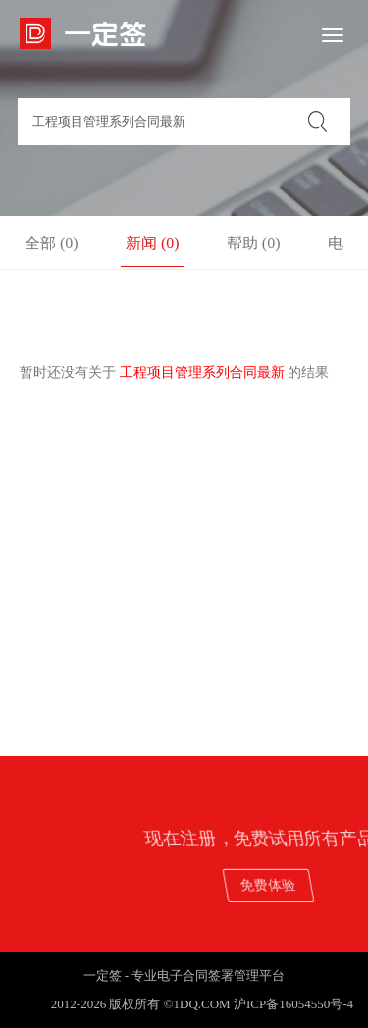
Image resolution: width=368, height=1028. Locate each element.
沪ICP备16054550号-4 (293, 1004)
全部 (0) (52, 243)
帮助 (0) (254, 243)
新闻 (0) (153, 243)
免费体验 (304, 885)
